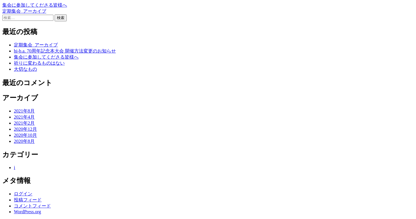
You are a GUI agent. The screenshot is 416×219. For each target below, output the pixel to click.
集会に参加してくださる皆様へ (34, 5)
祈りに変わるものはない (39, 63)
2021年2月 (24, 123)
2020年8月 (24, 141)
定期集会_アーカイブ (24, 11)
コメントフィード (32, 205)
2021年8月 (24, 110)
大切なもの (25, 69)
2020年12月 (25, 129)
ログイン (23, 193)
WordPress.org (27, 211)
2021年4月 (24, 117)
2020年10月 (25, 135)
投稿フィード (28, 199)
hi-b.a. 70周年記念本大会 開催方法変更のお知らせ (65, 50)
